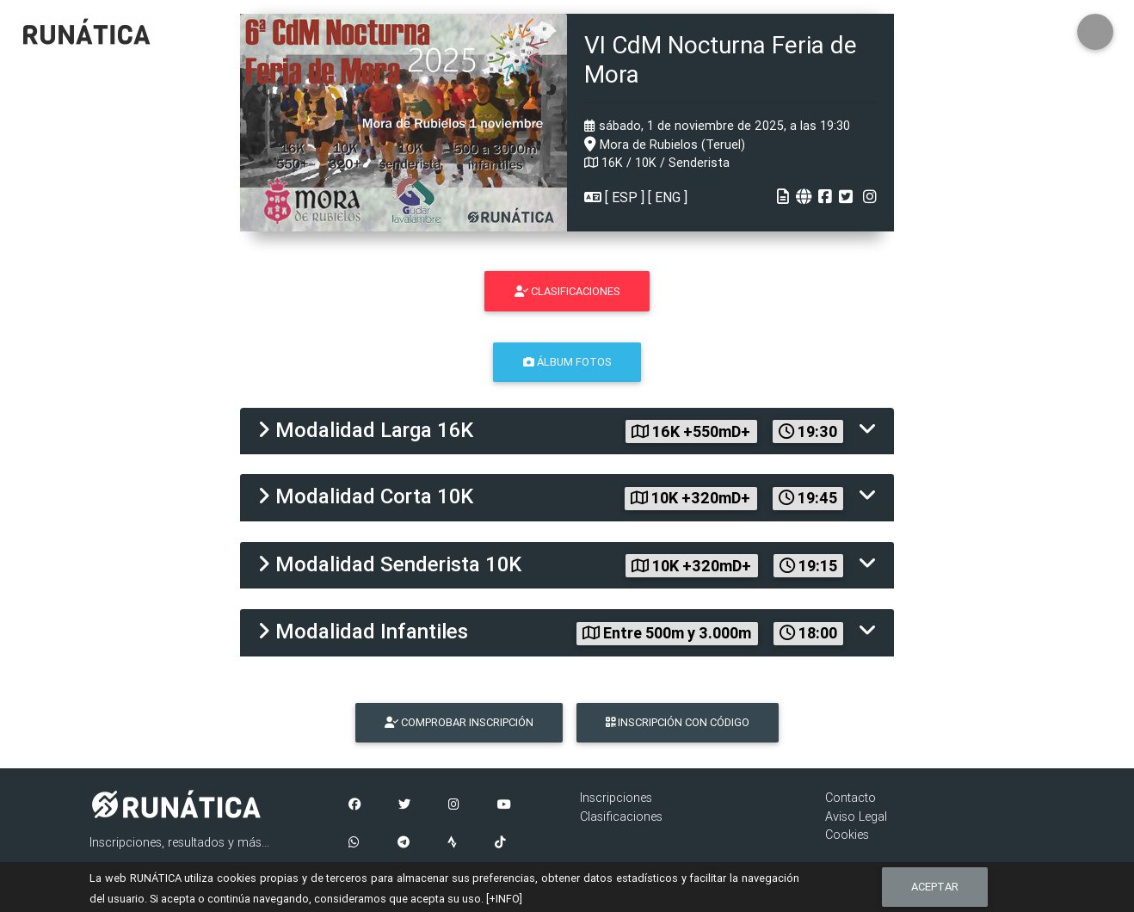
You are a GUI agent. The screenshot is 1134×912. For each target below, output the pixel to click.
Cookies (847, 834)
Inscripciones (616, 797)
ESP (624, 197)
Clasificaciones (621, 816)
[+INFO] (504, 898)
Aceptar (934, 886)
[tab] (567, 431)
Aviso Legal (856, 816)
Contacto (850, 797)
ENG (667, 197)
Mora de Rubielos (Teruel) (664, 144)
